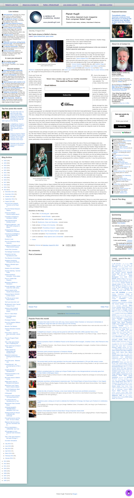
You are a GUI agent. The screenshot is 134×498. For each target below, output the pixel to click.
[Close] (91, 75)
